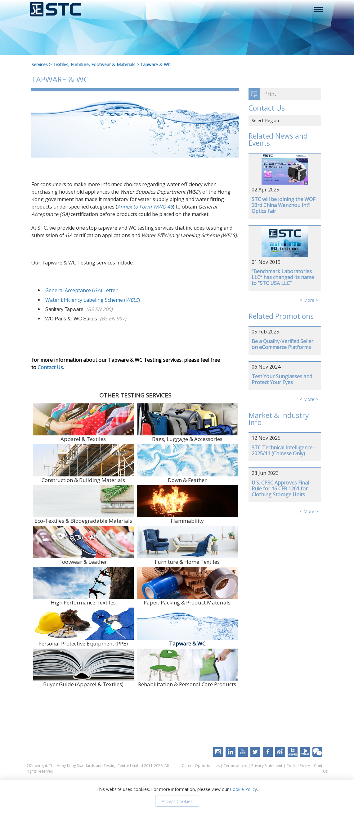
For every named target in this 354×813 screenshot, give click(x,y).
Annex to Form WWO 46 (145, 206)
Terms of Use (235, 765)
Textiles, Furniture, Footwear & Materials (94, 64)
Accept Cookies (177, 801)
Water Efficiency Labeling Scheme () (92, 299)
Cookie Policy (298, 765)
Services (39, 64)
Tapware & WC (155, 64)
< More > (309, 300)
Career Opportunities (201, 765)
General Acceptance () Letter (81, 290)
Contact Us (50, 367)
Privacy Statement (266, 765)
